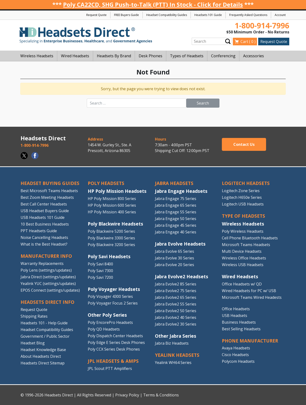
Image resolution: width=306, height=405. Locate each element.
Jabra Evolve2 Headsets (181, 276)
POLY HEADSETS (106, 183)
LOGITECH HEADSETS (246, 183)
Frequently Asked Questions (248, 15)
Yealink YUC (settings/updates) (48, 283)
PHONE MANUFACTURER (250, 340)
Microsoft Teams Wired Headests (252, 297)
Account (280, 15)
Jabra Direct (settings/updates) (48, 276)
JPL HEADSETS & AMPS (113, 361)
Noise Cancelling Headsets (44, 237)
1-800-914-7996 (262, 25)
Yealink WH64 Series (173, 362)
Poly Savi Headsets (109, 256)
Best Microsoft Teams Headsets (49, 190)
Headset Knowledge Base (43, 349)
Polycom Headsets (238, 361)
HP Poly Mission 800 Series (112, 198)
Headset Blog (33, 343)
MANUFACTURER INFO (46, 256)
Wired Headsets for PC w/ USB (249, 290)
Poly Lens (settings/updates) (46, 270)
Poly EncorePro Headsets (110, 322)
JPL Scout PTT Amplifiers (110, 368)
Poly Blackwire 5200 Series (111, 231)
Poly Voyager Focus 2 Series (113, 303)
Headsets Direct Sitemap (43, 363)
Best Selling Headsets (241, 328)
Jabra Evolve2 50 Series (175, 310)
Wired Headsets (240, 276)
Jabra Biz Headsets (172, 343)
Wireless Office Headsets (244, 258)
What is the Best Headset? (44, 244)
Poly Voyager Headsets (114, 289)
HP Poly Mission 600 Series (112, 205)
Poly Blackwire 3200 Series (111, 244)
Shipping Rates (34, 316)
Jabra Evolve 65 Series (174, 251)
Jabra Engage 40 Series (175, 232)
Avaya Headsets (236, 348)
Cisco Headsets (235, 354)
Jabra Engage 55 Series (175, 212)
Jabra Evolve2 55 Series (175, 304)
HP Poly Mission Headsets (117, 191)
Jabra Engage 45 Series (175, 225)
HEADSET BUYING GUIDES (50, 183)
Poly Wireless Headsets (242, 231)
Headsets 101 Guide (208, 15)
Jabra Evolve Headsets (180, 244)
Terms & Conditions (161, 395)
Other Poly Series (107, 315)
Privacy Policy (127, 395)
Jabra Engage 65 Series (175, 205)
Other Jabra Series (175, 336)
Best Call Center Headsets (44, 204)
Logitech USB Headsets (243, 204)
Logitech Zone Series (241, 190)
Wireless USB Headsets (242, 264)
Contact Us (244, 144)
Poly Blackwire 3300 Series (111, 238)
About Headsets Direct (41, 356)
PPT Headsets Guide (39, 230)
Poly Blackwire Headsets (115, 224)
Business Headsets (239, 322)
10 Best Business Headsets (45, 224)
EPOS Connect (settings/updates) (50, 290)
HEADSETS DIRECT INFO (47, 302)
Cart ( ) (248, 41)
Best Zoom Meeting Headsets (47, 197)
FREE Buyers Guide (126, 15)
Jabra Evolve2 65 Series (175, 297)
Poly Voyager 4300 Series (110, 296)
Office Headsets (236, 308)
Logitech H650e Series (242, 197)
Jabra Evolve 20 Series (174, 264)
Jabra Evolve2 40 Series (175, 317)
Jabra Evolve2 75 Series (175, 290)
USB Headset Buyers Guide (45, 210)
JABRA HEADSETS (174, 183)
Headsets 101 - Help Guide (44, 323)
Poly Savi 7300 (100, 270)
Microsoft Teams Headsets (246, 244)
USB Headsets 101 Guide (43, 217)
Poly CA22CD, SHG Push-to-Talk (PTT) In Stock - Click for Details (153, 4)
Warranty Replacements (42, 263)
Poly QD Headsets (104, 329)
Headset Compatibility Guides (166, 15)
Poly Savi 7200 (100, 277)
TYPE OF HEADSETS (243, 216)
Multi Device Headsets (242, 251)
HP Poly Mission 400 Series (112, 212)
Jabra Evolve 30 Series (174, 258)
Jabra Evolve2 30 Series (175, 324)
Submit (227, 41)
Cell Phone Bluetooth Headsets (250, 238)
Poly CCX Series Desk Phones (114, 349)
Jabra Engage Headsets (181, 191)
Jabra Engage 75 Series (175, 198)
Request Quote (96, 15)
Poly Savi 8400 (100, 264)
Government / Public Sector (45, 336)
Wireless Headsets (243, 224)
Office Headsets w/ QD (242, 284)
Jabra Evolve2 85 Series (175, 284)
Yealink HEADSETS (177, 355)
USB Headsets (234, 315)
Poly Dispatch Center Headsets (115, 335)
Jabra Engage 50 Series (175, 218)
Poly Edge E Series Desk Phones (116, 342)
